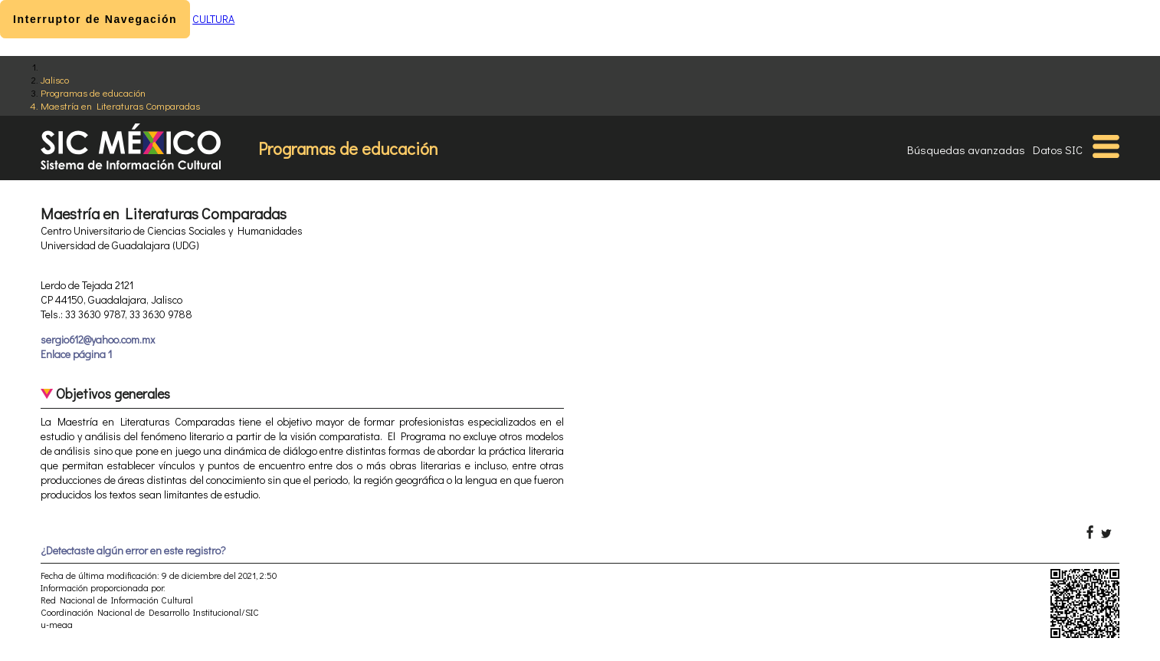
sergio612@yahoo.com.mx (98, 339)
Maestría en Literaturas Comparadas (120, 105)
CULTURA (213, 19)
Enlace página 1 (76, 354)
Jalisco (55, 79)
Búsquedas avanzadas (966, 149)
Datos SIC (1058, 149)
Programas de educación (93, 92)
